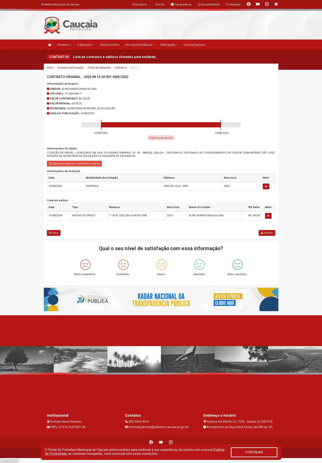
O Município (85, 44)
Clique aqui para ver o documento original (74, 163)
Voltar (54, 233)
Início (50, 67)
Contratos (120, 67)
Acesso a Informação (71, 67)
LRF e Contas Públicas (139, 44)
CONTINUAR (254, 452)
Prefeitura (64, 44)
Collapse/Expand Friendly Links (9, 461)
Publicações (168, 44)
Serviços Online (109, 44)
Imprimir (267, 233)
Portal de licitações (99, 67)
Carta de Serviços (194, 44)
